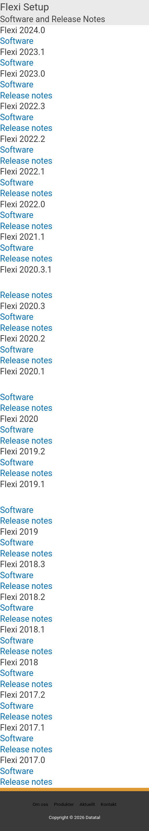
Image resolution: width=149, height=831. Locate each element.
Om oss (40, 804)
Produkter (64, 804)
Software (16, 41)
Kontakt (109, 804)
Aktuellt (87, 804)
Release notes (26, 95)
